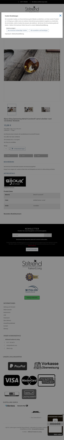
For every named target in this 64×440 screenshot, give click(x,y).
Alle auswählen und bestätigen (39, 30)
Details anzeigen (11, 28)
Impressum (8, 34)
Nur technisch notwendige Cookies (17, 30)
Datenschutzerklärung (42, 25)
